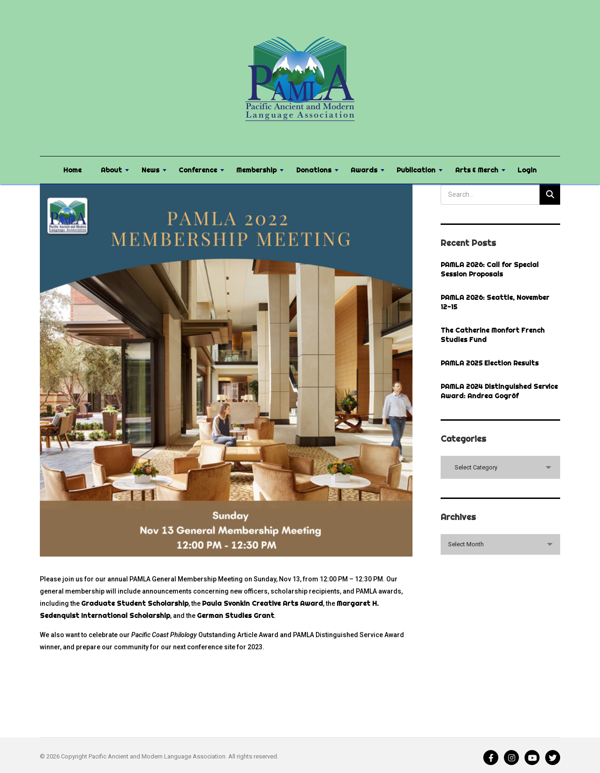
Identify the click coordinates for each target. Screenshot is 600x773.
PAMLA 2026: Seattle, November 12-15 (495, 302)
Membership (256, 170)
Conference (198, 170)
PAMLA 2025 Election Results (490, 363)
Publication (416, 170)
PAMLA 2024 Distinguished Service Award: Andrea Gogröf (499, 391)
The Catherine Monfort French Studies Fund (493, 335)
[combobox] (500, 467)
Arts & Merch (476, 170)
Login (527, 170)
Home (72, 170)
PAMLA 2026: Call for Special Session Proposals (490, 269)
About (111, 170)
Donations (313, 170)
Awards (364, 170)
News (150, 170)
